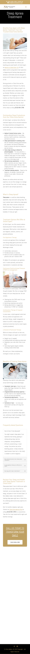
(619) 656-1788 (12, 1)
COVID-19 (20, 1)
